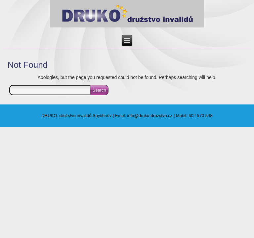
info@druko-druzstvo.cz (150, 115)
